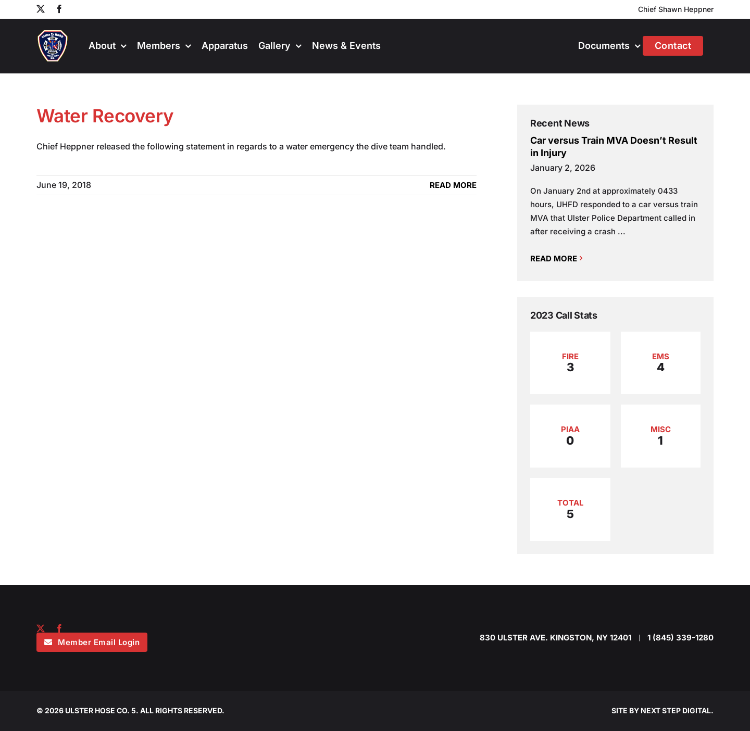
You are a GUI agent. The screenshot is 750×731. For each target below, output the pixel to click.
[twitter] (40, 628)
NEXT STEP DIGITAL (676, 710)
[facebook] (59, 628)
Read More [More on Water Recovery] (453, 185)
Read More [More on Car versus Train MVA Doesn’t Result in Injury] (553, 258)
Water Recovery (105, 116)
